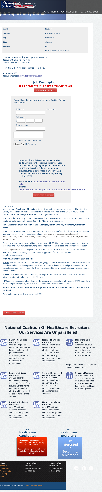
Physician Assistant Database (18, 403)
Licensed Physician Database (51, 341)
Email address (22, 125)
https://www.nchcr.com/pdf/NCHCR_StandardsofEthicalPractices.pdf (52, 189)
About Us (4, 466)
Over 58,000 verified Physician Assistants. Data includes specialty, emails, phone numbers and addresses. (19, 412)
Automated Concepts (34, 485)
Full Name (20, 109)
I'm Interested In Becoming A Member (70, 448)
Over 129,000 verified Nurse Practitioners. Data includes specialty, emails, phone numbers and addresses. (52, 412)
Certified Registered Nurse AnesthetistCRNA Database (52, 375)
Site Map (3, 474)
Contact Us (4, 468)
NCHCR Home (50, 11)
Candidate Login (90, 11)
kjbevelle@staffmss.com (30, 76)
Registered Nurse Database (17, 374)
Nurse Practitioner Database (51, 403)
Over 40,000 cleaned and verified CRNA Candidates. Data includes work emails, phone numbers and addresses (51, 387)
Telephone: (20, 117)
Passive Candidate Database (18, 341)
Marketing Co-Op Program (83, 341)
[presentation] (44, 151)
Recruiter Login (69, 11)
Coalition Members (84, 373)
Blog (2, 476)
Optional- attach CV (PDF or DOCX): (27, 140)
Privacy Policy (6, 471)
